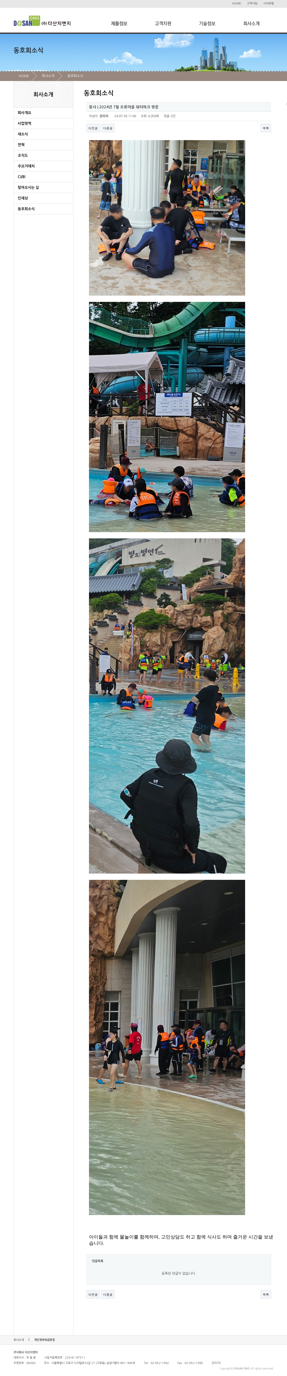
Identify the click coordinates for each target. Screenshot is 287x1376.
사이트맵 (268, 3)
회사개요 (24, 113)
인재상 (23, 198)
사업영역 (24, 123)
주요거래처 (26, 166)
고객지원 (252, 3)
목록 (266, 128)
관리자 (216, 1363)
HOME (236, 3)
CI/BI (21, 177)
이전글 (93, 128)
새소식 (23, 134)
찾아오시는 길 (28, 187)
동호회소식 (75, 76)
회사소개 (48, 76)
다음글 (108, 128)
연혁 (21, 145)
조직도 (23, 155)
